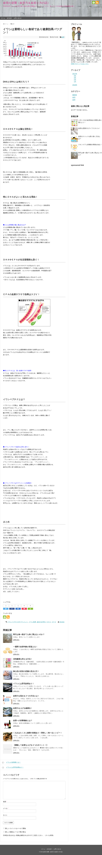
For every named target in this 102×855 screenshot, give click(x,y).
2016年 (74, 85)
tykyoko (61, 622)
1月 (75, 81)
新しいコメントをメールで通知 (15, 828)
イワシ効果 (32, 622)
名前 (5, 801)
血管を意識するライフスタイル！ (90, 128)
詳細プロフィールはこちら (80, 64)
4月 (75, 75)
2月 (75, 79)
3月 (75, 77)
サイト (5, 815)
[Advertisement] (80, 195)
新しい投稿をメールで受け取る (15, 832)
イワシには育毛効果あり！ (13, 767)
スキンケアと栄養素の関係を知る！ (90, 144)
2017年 (74, 74)
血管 (62, 37)
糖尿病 (74, 95)
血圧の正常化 (41, 622)
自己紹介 (9, 18)
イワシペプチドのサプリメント (17, 622)
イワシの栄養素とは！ (11, 762)
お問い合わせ (17, 18)
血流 (73, 97)
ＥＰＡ (54, 622)
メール (5, 808)
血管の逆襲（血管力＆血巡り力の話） (26, 2)
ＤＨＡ (48, 622)
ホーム (3, 18)
